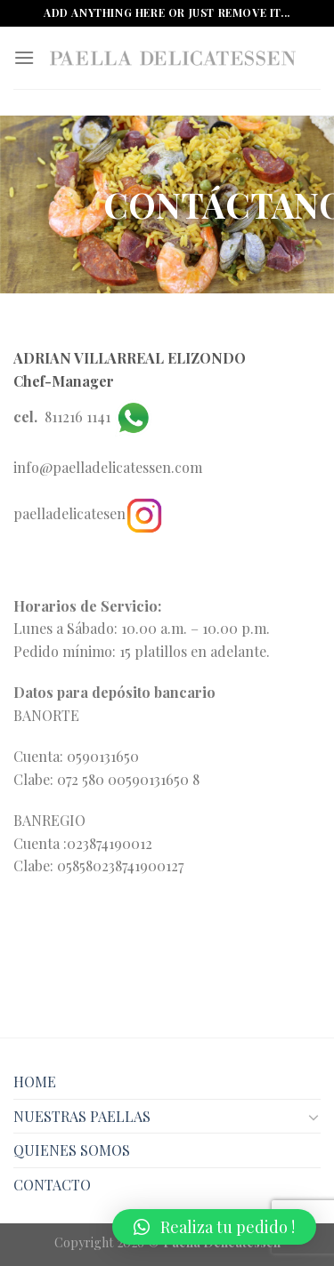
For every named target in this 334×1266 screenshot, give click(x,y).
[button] (214, 1227)
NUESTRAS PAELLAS (82, 1116)
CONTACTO (52, 1184)
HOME (34, 1081)
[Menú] (24, 57)
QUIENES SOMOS (71, 1150)
